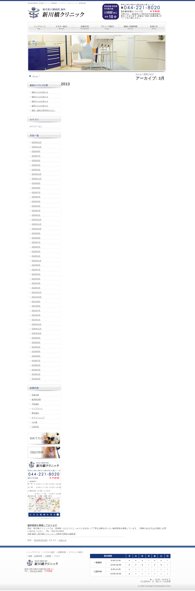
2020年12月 (36, 324)
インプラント (37, 408)
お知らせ (62, 540)
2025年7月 (36, 156)
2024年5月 (36, 197)
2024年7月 (36, 192)
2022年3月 (36, 283)
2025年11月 (36, 147)
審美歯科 (35, 413)
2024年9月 (36, 183)
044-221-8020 (36, 571)
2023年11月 (36, 224)
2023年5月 (36, 247)
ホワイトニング (38, 418)
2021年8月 (36, 306)
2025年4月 (36, 165)
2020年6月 (36, 342)
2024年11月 (36, 179)
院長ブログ (149, 74)
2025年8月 (36, 151)
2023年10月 (36, 229)
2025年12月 (36, 142)
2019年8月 (36, 356)
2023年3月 (36, 251)
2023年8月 (36, 238)
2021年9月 (36, 302)
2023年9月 (36, 233)
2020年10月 (36, 333)
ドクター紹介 (49, 552)
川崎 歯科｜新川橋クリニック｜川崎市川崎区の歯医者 (51, 534)
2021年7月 (36, 311)
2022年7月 (36, 270)
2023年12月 (36, 220)
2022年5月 (36, 274)
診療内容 (62, 552)
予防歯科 (35, 404)
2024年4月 (36, 201)
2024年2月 (36, 211)
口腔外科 (35, 427)
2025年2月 (36, 170)
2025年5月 (36, 161)
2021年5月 (36, 315)
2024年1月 (36, 215)
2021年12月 (36, 292)
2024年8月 (36, 188)
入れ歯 (34, 422)
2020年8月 (36, 338)
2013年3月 (36, 379)
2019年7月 (36, 361)
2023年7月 (36, 242)
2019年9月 (36, 351)
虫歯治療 (35, 395)
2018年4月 (36, 370)
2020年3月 (36, 347)
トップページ (34, 552)
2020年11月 (36, 329)
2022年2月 (36, 288)
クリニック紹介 (76, 552)
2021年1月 (36, 320)
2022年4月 (36, 279)
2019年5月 (36, 365)
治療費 (48, 556)
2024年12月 (36, 174)
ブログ (57, 556)
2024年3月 (36, 206)
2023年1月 (36, 256)
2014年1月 (36, 374)
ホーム (35, 76)
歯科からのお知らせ (40, 92)
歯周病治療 (36, 399)
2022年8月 (36, 265)
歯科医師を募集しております (42, 525)
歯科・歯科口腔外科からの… (43, 110)
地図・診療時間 (35, 556)
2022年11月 (36, 261)
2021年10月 (36, 297)
